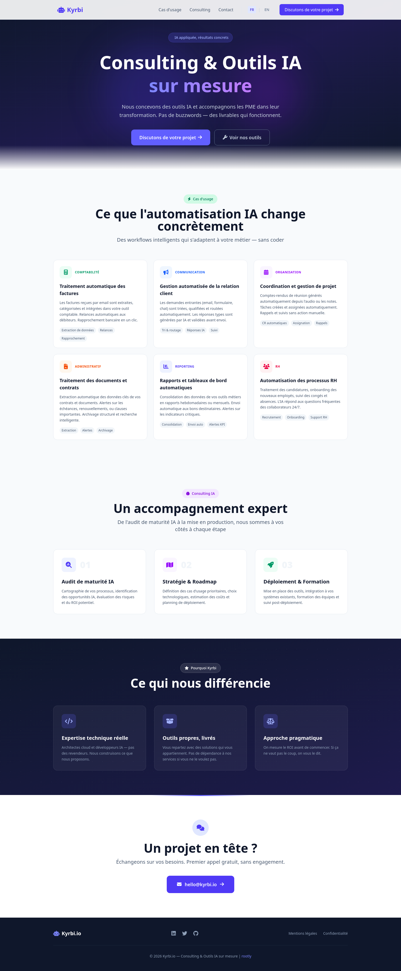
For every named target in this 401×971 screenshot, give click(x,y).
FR (252, 9)
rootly (246, 956)
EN (266, 9)
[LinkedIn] (173, 933)
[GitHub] (195, 933)
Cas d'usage (170, 10)
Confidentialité (335, 933)
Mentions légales (302, 933)
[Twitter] (184, 933)
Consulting (200, 10)
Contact (225, 10)
